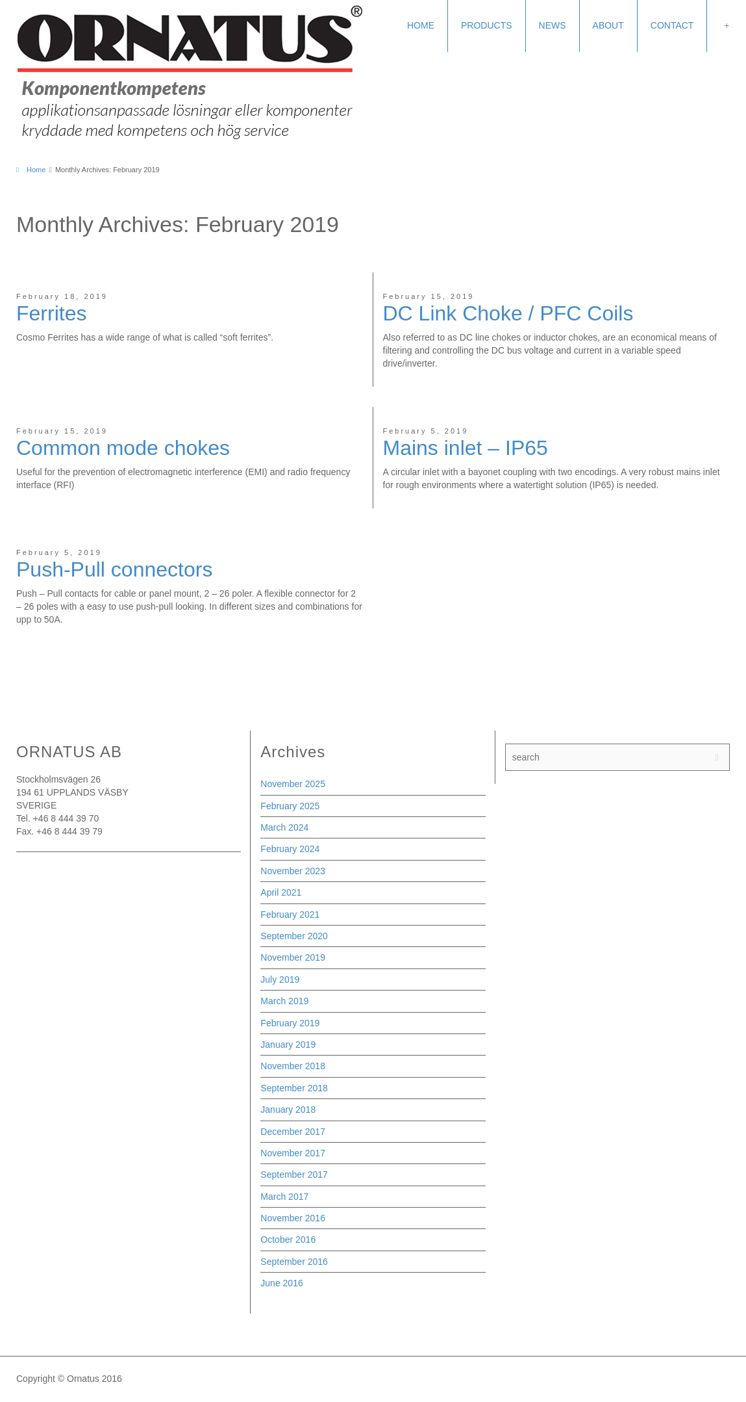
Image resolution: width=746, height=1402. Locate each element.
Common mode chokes (123, 448)
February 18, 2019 (62, 296)
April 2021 (280, 892)
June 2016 (281, 1283)
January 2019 (288, 1044)
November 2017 (292, 1153)
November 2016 (292, 1218)
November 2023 (292, 871)
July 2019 (279, 979)
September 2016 (294, 1261)
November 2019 (292, 957)
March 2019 (284, 1001)
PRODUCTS (486, 25)
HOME (420, 25)
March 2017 (284, 1196)
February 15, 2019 (429, 296)
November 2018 (292, 1066)
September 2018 (294, 1088)
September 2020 (294, 936)
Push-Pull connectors (114, 569)
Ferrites (51, 313)
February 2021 (289, 914)
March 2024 (284, 827)
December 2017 (292, 1131)
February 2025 (289, 806)
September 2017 (294, 1174)
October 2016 (288, 1239)
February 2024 (289, 849)
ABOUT (608, 25)
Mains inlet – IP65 (465, 448)
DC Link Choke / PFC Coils (508, 313)
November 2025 (292, 784)
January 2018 (288, 1109)
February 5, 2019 (426, 431)
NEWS (552, 25)
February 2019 (289, 1023)
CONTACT (672, 25)
